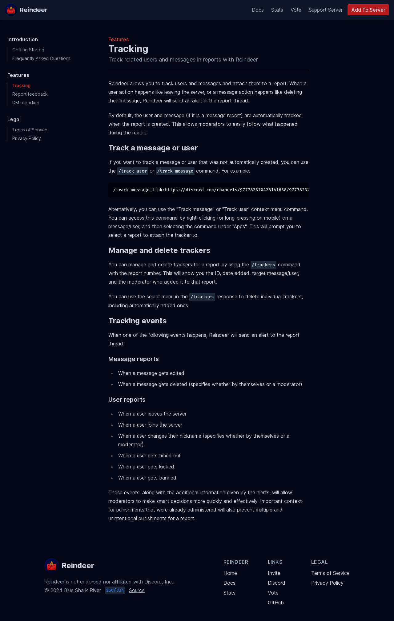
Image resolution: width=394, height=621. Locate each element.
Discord (276, 583)
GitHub (276, 602)
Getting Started (28, 49)
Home (230, 573)
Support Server (326, 10)
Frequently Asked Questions (41, 58)
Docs (258, 10)
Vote (296, 10)
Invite (274, 573)
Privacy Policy (26, 138)
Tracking (21, 85)
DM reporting (25, 102)
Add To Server (368, 10)
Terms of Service (29, 129)
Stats (277, 10)
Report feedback (30, 94)
